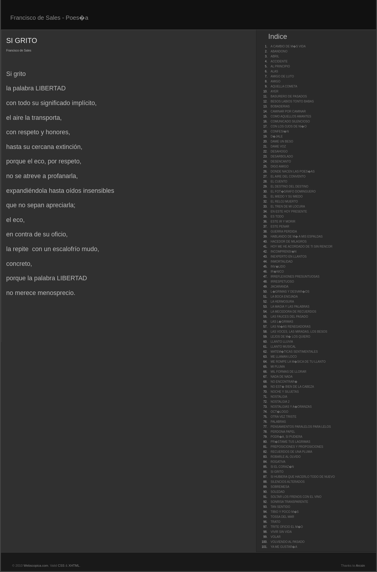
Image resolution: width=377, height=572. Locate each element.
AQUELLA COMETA (284, 86)
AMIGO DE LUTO (282, 76)
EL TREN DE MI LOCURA (288, 206)
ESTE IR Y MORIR (283, 221)
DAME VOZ (278, 146)
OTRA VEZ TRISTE (284, 416)
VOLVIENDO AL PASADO (287, 541)
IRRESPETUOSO (282, 281)
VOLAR (276, 536)
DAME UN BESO (282, 141)
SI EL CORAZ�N (282, 466)
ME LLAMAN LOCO (284, 356)
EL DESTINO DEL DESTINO (289, 186)
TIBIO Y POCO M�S (285, 511)
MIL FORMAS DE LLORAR (288, 371)
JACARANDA (280, 286)
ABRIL (275, 56)
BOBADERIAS (280, 106)
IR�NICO (277, 271)
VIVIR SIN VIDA (281, 531)
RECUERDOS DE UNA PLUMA (291, 451)
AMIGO (275, 81)
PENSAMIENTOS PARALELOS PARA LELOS (301, 426)
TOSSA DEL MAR (282, 516)
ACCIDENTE (279, 61)
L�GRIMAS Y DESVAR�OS (290, 291)
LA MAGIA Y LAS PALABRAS (290, 306)
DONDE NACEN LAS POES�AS (293, 171)
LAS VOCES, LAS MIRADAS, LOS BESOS (299, 331)
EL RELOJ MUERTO (284, 201)
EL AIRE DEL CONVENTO (288, 176)
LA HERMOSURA (282, 301)
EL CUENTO (279, 181)
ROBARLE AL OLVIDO (286, 456)
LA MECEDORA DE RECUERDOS (293, 311)
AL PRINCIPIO (280, 66)
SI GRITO (277, 471)
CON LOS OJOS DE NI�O (289, 126)
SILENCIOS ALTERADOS (287, 481)
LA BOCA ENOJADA (284, 296)
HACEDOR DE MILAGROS (289, 241)
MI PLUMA (278, 366)
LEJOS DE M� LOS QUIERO (290, 336)
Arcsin (360, 565)
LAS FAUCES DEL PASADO (289, 316)
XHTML (73, 565)
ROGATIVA (278, 461)
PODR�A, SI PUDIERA (286, 436)
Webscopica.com (36, 565)
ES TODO (277, 216)
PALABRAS (278, 421)
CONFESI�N (280, 131)
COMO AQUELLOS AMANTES (291, 116)
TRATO (275, 521)
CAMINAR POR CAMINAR (288, 111)
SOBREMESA (280, 486)
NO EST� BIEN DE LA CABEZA (292, 386)
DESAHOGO (279, 151)
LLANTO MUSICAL (283, 346)
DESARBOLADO (282, 156)
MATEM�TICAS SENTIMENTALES (294, 351)
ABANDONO (279, 51)
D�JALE (277, 136)
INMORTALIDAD (282, 261)
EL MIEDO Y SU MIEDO (287, 196)
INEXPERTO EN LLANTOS (289, 256)
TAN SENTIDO (280, 506)
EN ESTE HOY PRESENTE (289, 211)
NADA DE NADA (281, 376)
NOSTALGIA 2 (280, 401)
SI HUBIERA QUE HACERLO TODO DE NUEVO (303, 476)
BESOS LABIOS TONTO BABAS (292, 101)
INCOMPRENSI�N (284, 251)
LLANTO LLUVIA (282, 341)
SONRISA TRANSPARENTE (289, 501)
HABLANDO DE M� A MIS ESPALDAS (297, 236)
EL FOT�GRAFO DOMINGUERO (293, 191)
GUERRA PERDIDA (284, 231)
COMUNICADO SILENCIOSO (290, 121)
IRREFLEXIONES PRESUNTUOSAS (295, 276)
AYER (275, 91)
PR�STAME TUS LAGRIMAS (290, 441)
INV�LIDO (278, 266)
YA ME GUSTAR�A (284, 546)
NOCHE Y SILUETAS (285, 391)
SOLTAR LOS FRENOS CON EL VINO (296, 496)
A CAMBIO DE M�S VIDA (288, 46)
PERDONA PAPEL (283, 431)
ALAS (274, 71)
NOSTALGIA (279, 396)
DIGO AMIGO (280, 166)
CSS (61, 565)
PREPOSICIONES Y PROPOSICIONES (297, 446)
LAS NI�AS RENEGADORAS (291, 326)
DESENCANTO (281, 161)
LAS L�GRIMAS (282, 321)
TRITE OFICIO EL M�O (287, 526)
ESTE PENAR (280, 226)
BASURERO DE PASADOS (289, 96)
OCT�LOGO (279, 411)
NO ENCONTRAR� (284, 381)
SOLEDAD (278, 491)
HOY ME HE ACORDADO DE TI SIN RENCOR (301, 246)
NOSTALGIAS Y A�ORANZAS (291, 406)
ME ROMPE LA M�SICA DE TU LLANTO (298, 361)
